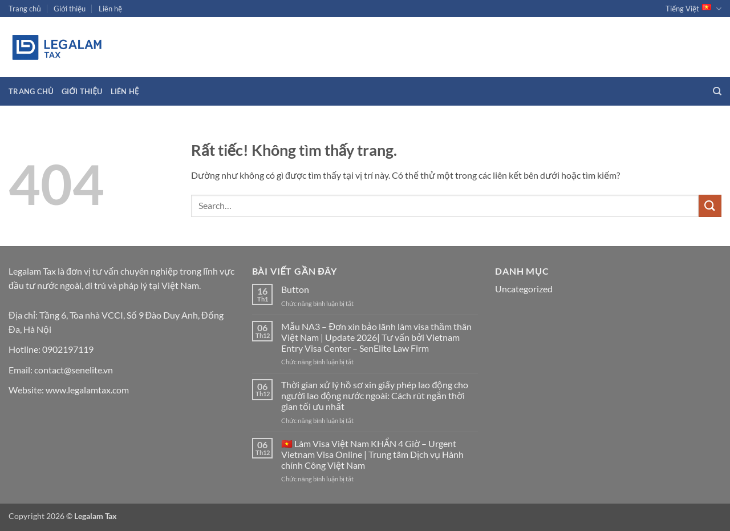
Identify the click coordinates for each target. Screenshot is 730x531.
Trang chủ (25, 8)
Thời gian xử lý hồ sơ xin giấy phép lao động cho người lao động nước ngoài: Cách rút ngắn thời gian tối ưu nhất (374, 395)
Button (295, 289)
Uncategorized (524, 288)
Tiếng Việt (693, 8)
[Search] (717, 91)
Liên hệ (110, 8)
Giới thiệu (70, 8)
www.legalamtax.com (87, 389)
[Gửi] (710, 206)
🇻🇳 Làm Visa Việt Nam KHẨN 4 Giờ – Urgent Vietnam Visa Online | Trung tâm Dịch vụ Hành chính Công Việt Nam (372, 454)
